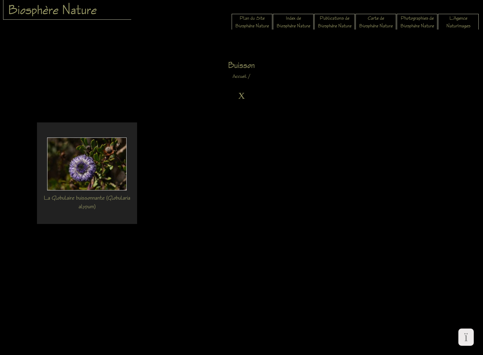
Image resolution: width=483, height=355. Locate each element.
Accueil (240, 76)
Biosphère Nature (52, 9)
